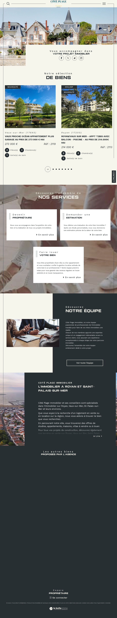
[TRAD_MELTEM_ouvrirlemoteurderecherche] (8, 3)
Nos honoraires (54, 603)
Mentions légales (75, 603)
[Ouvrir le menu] (104, 3)
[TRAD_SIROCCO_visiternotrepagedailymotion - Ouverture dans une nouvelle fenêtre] (74, 58)
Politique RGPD (99, 603)
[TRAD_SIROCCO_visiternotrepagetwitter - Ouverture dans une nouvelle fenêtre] (68, 58)
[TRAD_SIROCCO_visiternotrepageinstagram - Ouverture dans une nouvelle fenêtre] (81, 58)
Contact (113, 176)
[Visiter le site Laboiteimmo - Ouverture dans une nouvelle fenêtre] (58, 611)
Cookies (107, 603)
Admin (84, 603)
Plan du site (64, 603)
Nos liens (90, 603)
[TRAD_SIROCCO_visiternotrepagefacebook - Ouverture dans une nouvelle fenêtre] (61, 58)
